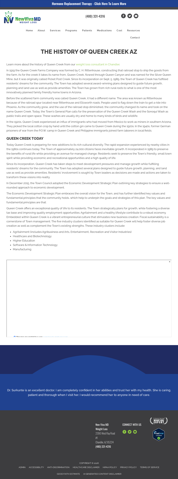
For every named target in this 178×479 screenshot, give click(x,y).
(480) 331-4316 (95, 16)
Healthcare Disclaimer (86, 467)
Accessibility (36, 467)
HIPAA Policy (110, 467)
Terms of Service (149, 467)
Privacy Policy (128, 467)
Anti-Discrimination (58, 467)
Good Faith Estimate (68, 474)
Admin (22, 467)
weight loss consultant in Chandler (97, 64)
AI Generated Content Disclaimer (102, 474)
